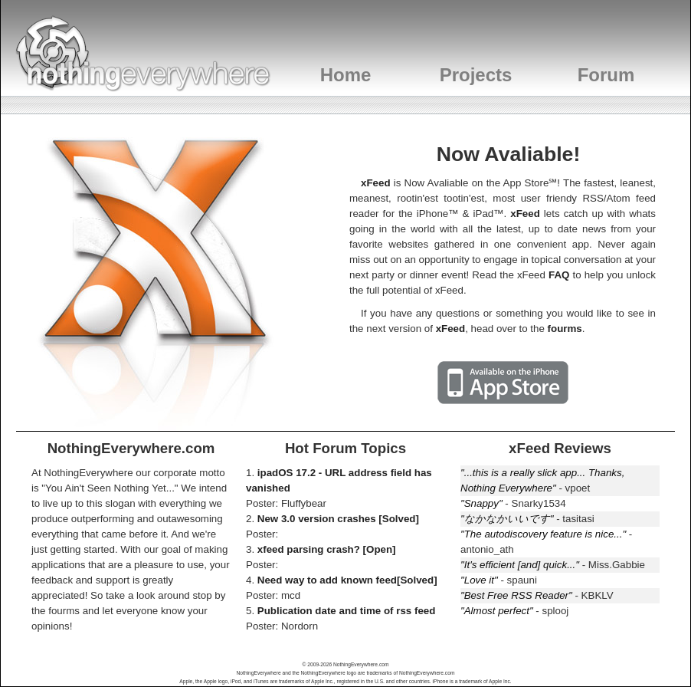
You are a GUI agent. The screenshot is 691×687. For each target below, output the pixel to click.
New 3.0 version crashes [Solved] (338, 518)
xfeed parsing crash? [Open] (326, 549)
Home (346, 74)
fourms (565, 328)
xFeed (376, 183)
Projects (476, 74)
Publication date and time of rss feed (346, 610)
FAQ (559, 275)
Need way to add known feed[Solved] (347, 580)
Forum (606, 74)
